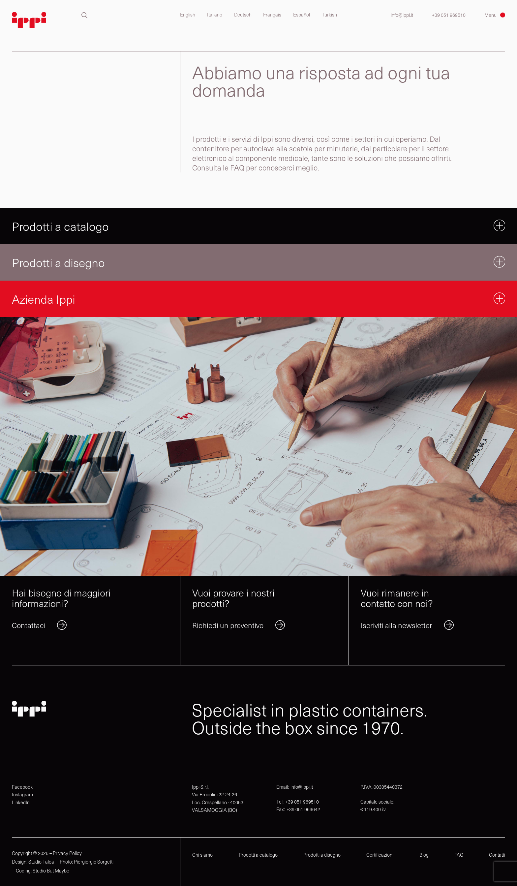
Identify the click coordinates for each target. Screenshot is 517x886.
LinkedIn (21, 802)
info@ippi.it (402, 15)
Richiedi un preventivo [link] (227, 625)
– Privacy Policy (65, 853)
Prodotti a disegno (322, 855)
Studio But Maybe (51, 870)
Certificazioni (379, 855)
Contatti (497, 855)
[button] (84, 15)
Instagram (22, 794)
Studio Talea (41, 861)
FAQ (458, 855)
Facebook (22, 786)
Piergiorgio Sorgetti (93, 861)
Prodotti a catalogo (258, 855)
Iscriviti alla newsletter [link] (396, 625)
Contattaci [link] (29, 625)
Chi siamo (202, 855)
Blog (424, 855)
